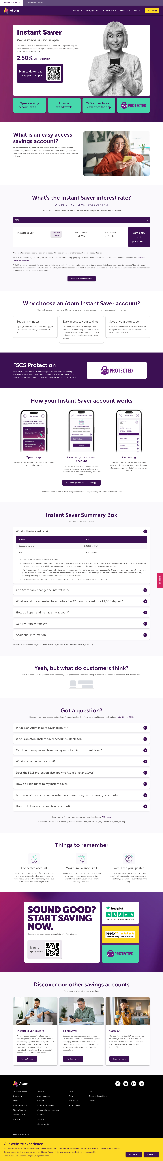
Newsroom (73, 1105)
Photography (74, 1110)
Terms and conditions (98, 1100)
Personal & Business (11, 3)
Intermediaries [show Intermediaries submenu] (35, 2)
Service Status (19, 1119)
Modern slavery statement (48, 1114)
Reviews (40, 1119)
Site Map (16, 1124)
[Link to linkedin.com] (141, 1088)
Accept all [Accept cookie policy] (133, 1154)
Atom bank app (43, 1100)
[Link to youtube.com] (125, 1088)
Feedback (160, 580)
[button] (81, 536)
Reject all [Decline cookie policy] (151, 1154)
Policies (92, 1105)
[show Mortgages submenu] (97, 10)
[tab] (29, 222)
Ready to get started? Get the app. (81, 487)
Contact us (17, 1100)
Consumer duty (44, 1128)
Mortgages (90, 10)
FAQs (15, 1105)
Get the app (152, 10)
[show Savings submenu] (81, 10)
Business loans (107, 10)
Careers (40, 1105)
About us (124, 10)
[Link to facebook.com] (117, 1088)
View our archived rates (81, 283)
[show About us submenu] (129, 10)
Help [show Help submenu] (137, 10)
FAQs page (106, 821)
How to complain (20, 1110)
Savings (76, 10)
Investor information (45, 1110)
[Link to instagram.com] (133, 1088)
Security (40, 1124)
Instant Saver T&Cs (124, 721)
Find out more (27, 1063)
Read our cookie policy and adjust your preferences (26, 1156)
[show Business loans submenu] (115, 10)
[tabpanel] (81, 239)
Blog (71, 1100)
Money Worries (19, 1114)
